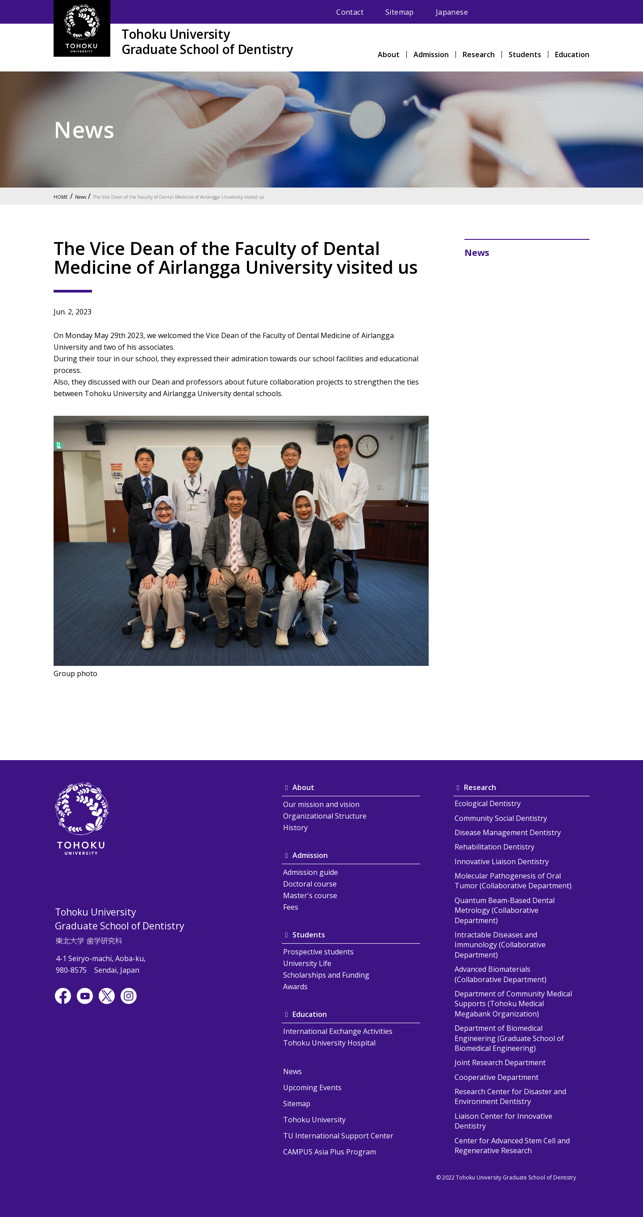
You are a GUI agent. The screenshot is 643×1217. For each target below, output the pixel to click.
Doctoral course (310, 884)
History (295, 827)
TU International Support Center (338, 1136)
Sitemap (399, 12)
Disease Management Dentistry (508, 832)
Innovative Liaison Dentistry (502, 861)
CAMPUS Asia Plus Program (329, 1152)
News (87, 196)
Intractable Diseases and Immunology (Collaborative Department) (500, 945)
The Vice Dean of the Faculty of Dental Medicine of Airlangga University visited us (220, 196)
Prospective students (318, 952)
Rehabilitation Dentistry (494, 847)
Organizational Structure (325, 816)
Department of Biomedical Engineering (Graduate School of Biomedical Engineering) (509, 1038)
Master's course (310, 895)
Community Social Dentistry (501, 818)
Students (525, 55)
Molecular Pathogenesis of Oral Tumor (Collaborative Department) (513, 881)
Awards (295, 986)
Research (479, 55)
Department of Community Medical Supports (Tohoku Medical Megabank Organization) (513, 1004)
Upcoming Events (312, 1087)
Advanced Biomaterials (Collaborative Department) (501, 974)
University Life (307, 963)
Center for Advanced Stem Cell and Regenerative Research (512, 1145)
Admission (431, 55)
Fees (290, 907)
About (389, 55)
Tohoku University (314, 1120)
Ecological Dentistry (488, 803)
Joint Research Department (500, 1062)
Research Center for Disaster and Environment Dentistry (510, 1096)
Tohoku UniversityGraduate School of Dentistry (207, 41)
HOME (63, 196)
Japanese (452, 12)
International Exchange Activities (337, 1031)
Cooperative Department (497, 1077)
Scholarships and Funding (326, 975)
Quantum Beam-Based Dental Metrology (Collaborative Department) (505, 910)
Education (572, 55)
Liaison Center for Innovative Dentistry (503, 1121)
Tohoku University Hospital (329, 1043)
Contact (349, 12)
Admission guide (310, 872)
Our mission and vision (321, 804)
